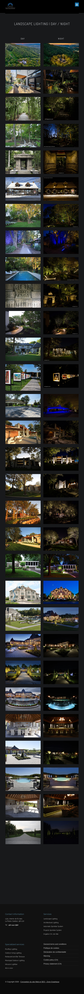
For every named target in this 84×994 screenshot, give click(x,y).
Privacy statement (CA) (52, 964)
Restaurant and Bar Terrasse (15, 957)
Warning (47, 956)
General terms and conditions (55, 944)
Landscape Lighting (50, 919)
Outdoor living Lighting (13, 953)
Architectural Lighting (51, 922)
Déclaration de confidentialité (55, 952)
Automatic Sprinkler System (53, 926)
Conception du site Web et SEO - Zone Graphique (39, 982)
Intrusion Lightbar (11, 964)
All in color (9, 968)
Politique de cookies (51, 948)
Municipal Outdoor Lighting (14, 960)
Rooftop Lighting (11, 949)
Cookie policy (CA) (51, 960)
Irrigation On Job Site (51, 934)
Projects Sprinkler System (53, 930)
